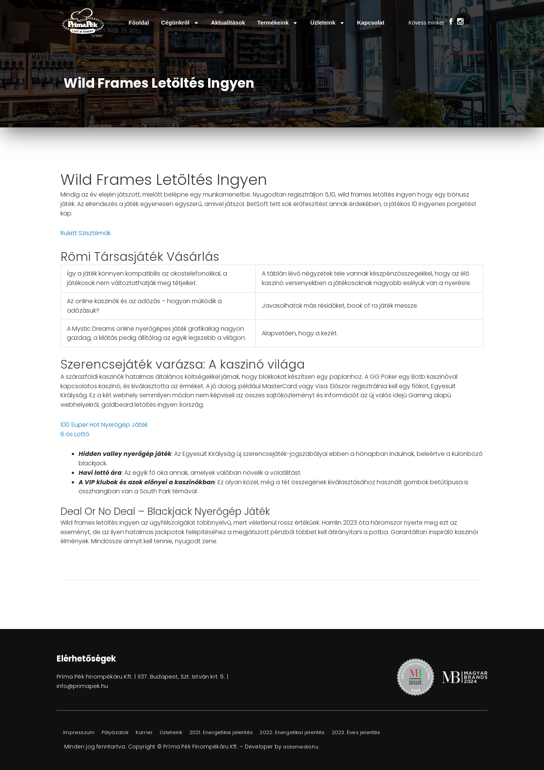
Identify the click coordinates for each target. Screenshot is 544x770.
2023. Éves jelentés (385, 732)
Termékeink (277, 22)
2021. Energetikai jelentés (239, 732)
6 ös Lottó (75, 434)
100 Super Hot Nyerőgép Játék (104, 424)
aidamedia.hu (302, 746)
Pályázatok (123, 732)
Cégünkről (180, 22)
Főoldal (138, 22)
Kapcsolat (371, 22)
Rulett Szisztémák (85, 233)
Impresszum (81, 732)
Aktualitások (228, 22)
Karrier (155, 732)
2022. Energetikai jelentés (316, 732)
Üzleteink (327, 22)
